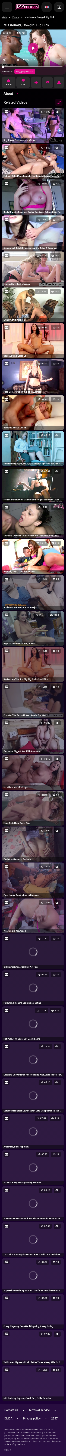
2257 (54, 1418)
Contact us (11, 1410)
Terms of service (39, 1410)
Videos (15, 17)
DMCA (8, 1418)
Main (4, 17)
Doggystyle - (24, 71)
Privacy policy (32, 1418)
